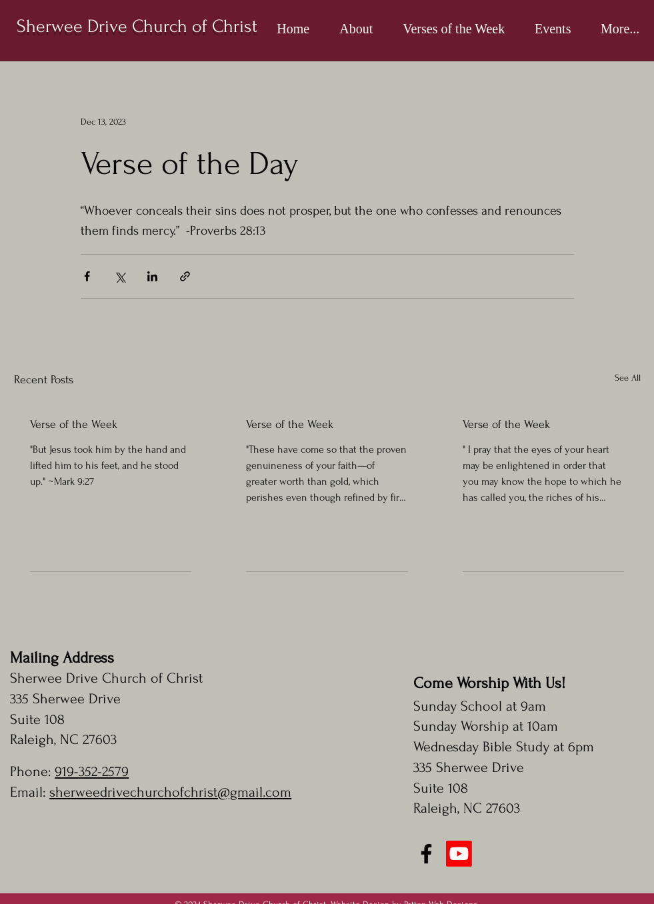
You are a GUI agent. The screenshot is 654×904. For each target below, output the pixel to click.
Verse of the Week (73, 424)
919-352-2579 (92, 771)
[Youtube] (459, 854)
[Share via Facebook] (87, 276)
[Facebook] (426, 854)
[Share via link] (185, 276)
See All (628, 378)
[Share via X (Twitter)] (119, 276)
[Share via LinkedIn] (152, 276)
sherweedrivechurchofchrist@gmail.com (170, 792)
